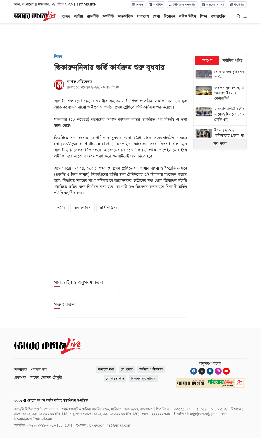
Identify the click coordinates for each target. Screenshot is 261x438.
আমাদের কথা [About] (106, 369)
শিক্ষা (203, 16)
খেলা (156, 16)
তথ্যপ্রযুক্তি (218, 16)
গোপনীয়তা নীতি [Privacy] (115, 378)
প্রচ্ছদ (66, 16)
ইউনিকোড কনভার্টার (182, 4)
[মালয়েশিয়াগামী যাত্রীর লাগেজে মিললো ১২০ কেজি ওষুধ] (220, 114)
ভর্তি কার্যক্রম (109, 207)
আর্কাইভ (156, 4)
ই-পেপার (237, 4)
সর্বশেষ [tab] (207, 60)
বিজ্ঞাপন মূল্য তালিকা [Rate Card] (143, 378)
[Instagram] (218, 371)
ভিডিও (137, 4)
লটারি (61, 207)
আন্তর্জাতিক (125, 16)
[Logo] (35, 16)
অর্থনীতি (108, 16)
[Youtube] (226, 371)
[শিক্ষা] (58, 57)
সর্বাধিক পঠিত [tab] (232, 60)
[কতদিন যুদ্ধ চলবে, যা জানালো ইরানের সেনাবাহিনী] (220, 93)
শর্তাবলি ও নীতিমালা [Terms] (151, 369)
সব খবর (220, 143)
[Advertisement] (130, 39)
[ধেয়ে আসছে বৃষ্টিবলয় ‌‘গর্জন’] (220, 75)
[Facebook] (193, 371)
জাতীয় (78, 16)
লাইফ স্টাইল (187, 16)
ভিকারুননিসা (82, 207)
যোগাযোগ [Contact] (127, 369)
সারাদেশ (143, 16)
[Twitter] (201, 371)
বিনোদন (169, 16)
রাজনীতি (92, 16)
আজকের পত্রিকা (213, 4)
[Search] (238, 16)
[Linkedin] (210, 371)
